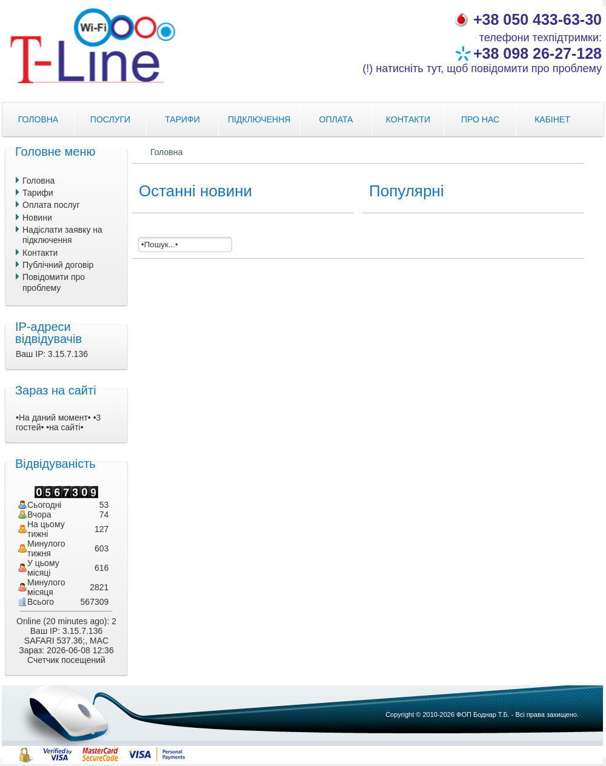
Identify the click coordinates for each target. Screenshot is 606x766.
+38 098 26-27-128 (537, 53)
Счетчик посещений (66, 660)
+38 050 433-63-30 (537, 19)
